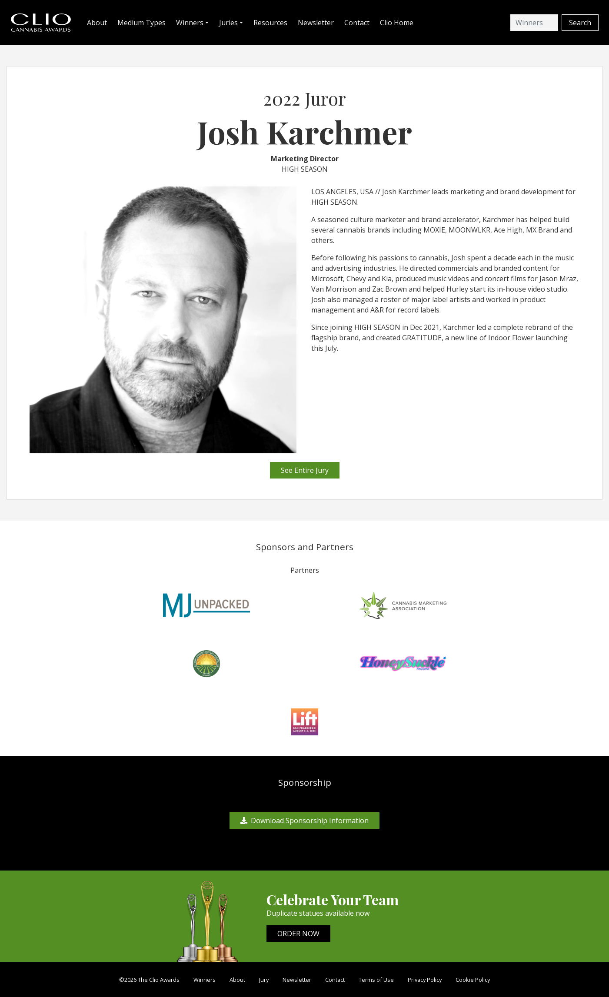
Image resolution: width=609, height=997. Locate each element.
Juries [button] (228, 22)
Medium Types (141, 22)
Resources (270, 22)
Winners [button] (189, 22)
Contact (356, 22)
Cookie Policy (473, 980)
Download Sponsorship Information (304, 820)
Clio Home (396, 22)
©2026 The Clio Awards (149, 980)
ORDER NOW (298, 933)
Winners (204, 980)
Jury (264, 980)
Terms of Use (376, 980)
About (97, 22)
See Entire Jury (305, 470)
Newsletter (316, 22)
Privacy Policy (425, 980)
